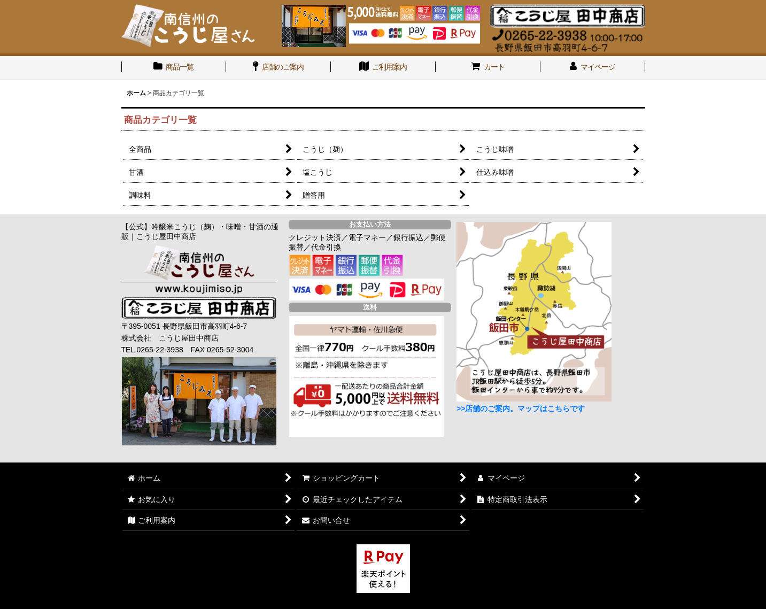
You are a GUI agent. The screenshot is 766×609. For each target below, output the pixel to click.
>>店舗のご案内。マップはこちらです (520, 408)
